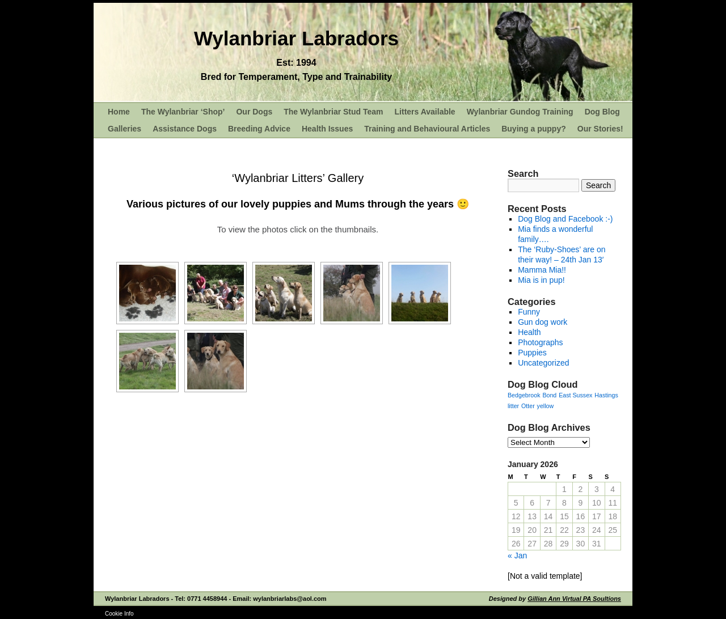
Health (529, 332)
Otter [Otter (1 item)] (528, 405)
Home (119, 111)
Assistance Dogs (185, 128)
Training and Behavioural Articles (427, 128)
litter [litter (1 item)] (513, 405)
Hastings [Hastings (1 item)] (606, 395)
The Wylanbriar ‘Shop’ (183, 111)
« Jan (517, 555)
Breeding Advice (259, 128)
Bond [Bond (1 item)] (549, 395)
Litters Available (425, 111)
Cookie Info (119, 613)
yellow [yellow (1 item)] (545, 405)
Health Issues (327, 128)
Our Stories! (600, 128)
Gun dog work (542, 322)
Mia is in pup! (541, 280)
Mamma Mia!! (542, 269)
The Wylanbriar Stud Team (333, 111)
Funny (529, 311)
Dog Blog (602, 111)
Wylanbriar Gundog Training (520, 111)
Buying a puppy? (533, 128)
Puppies (532, 352)
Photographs (540, 342)
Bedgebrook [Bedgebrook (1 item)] (524, 395)
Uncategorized (543, 362)
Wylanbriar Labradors (296, 38)
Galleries (124, 128)
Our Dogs (254, 111)
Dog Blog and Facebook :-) (565, 218)
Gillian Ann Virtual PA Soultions (574, 598)
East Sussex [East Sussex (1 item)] (575, 395)
